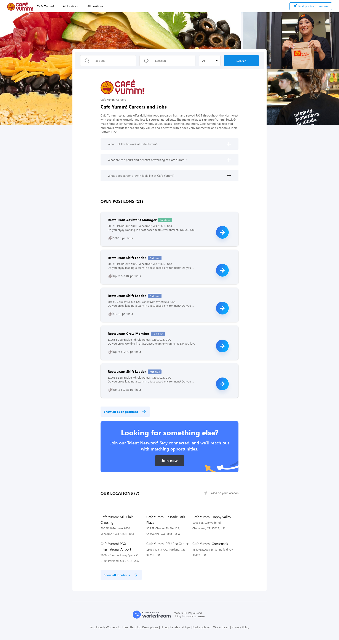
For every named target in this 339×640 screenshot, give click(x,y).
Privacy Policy (240, 627)
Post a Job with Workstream (210, 627)
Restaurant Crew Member (128, 333)
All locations (71, 6)
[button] (210, 60)
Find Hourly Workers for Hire (109, 627)
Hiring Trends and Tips (175, 627)
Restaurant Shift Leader (127, 257)
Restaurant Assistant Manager (132, 219)
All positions (95, 6)
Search (241, 61)
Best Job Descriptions (144, 627)
